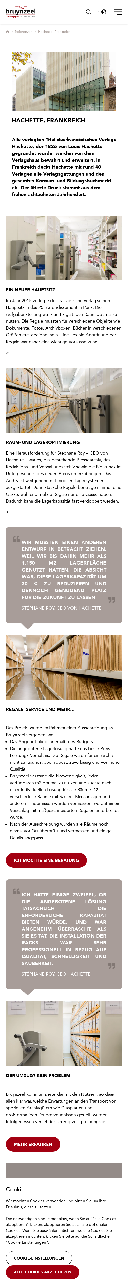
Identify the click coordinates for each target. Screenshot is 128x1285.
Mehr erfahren (33, 1144)
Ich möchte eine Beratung (46, 860)
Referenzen (23, 32)
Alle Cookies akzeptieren (42, 1272)
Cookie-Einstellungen (39, 1258)
